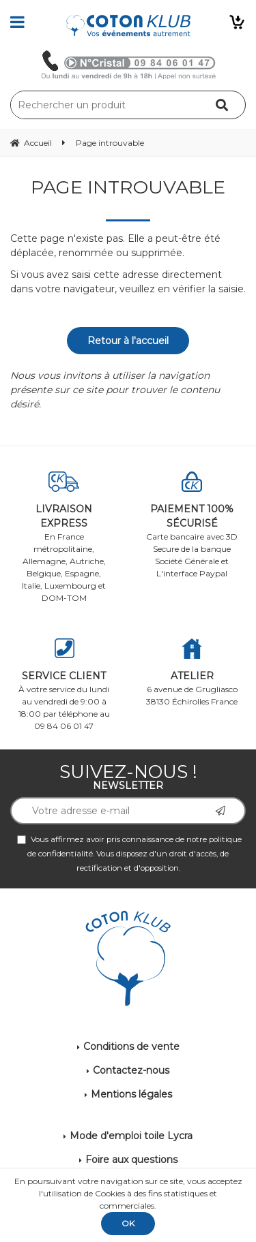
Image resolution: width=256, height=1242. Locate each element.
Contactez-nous (131, 1070)
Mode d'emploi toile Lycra (131, 1136)
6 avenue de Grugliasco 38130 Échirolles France (192, 672)
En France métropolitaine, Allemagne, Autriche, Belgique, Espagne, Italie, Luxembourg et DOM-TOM (64, 537)
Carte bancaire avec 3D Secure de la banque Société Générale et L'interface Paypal (192, 524)
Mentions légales (131, 1094)
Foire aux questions (131, 1159)
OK (128, 1223)
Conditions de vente (131, 1046)
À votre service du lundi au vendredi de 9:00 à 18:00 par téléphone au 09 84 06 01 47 (64, 684)
